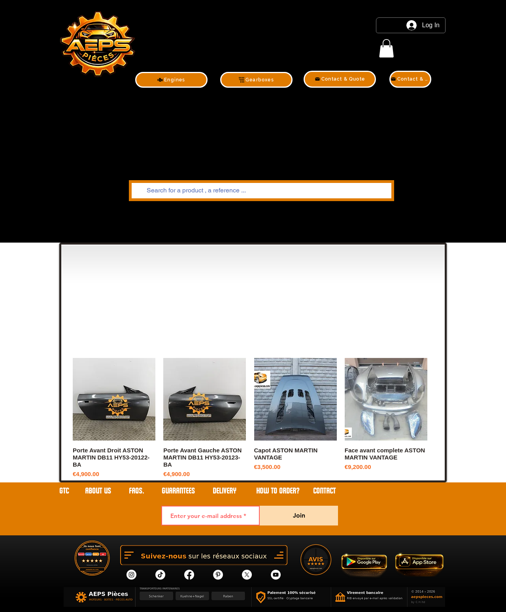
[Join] (299, 515)
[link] (386, 48)
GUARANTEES (178, 491)
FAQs (135, 491)
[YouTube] (276, 575)
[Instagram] (131, 575)
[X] (247, 575)
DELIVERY (224, 491)
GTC (64, 491)
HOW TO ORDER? (277, 491)
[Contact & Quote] (340, 79)
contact (324, 491)
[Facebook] (189, 575)
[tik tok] (160, 575)
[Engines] (171, 80)
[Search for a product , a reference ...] (261, 190)
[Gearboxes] (256, 80)
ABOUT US (99, 491)
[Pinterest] (218, 575)
